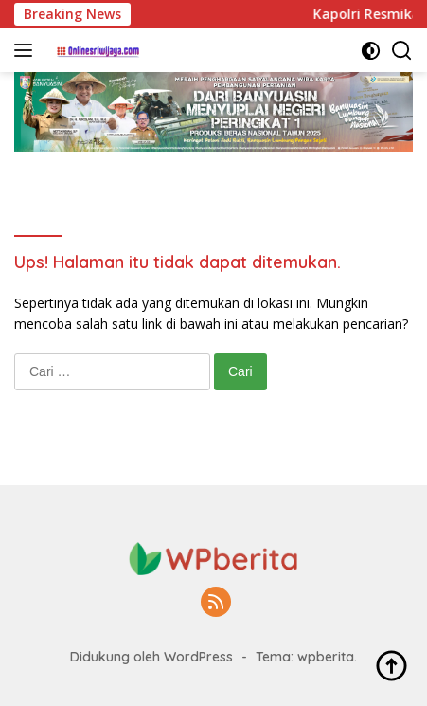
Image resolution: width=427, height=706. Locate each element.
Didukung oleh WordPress (151, 656)
